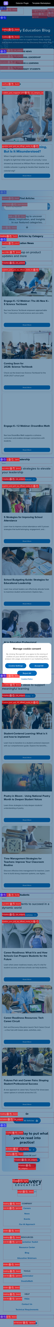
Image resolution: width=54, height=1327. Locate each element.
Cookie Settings (16, 666)
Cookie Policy (27, 679)
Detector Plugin (22, 3)
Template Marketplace (41, 3)
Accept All (39, 666)
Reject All (27, 673)
